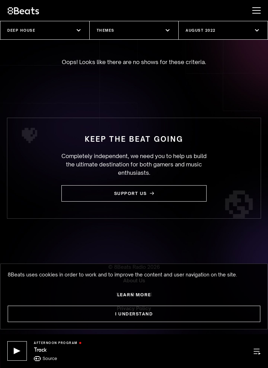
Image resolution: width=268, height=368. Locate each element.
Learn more (134, 294)
